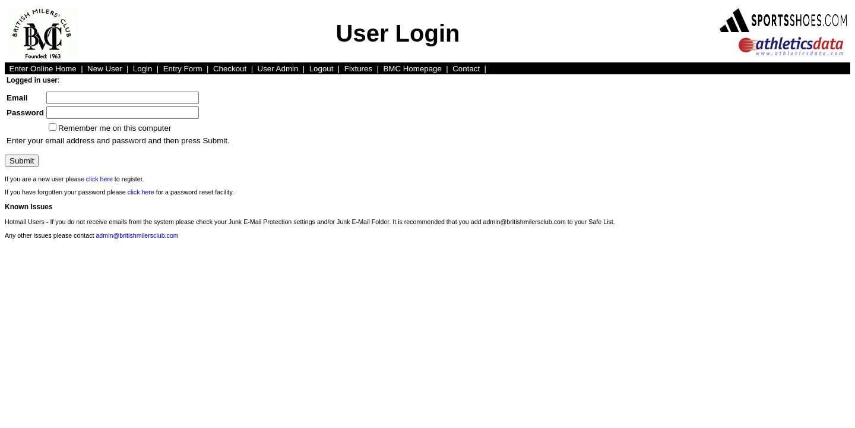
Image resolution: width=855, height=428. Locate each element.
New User (104, 68)
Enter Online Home (42, 68)
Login (143, 68)
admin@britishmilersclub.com (137, 235)
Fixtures (358, 68)
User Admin (278, 68)
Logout (321, 68)
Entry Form (182, 68)
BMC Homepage (412, 68)
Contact (466, 68)
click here (99, 178)
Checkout (229, 68)
